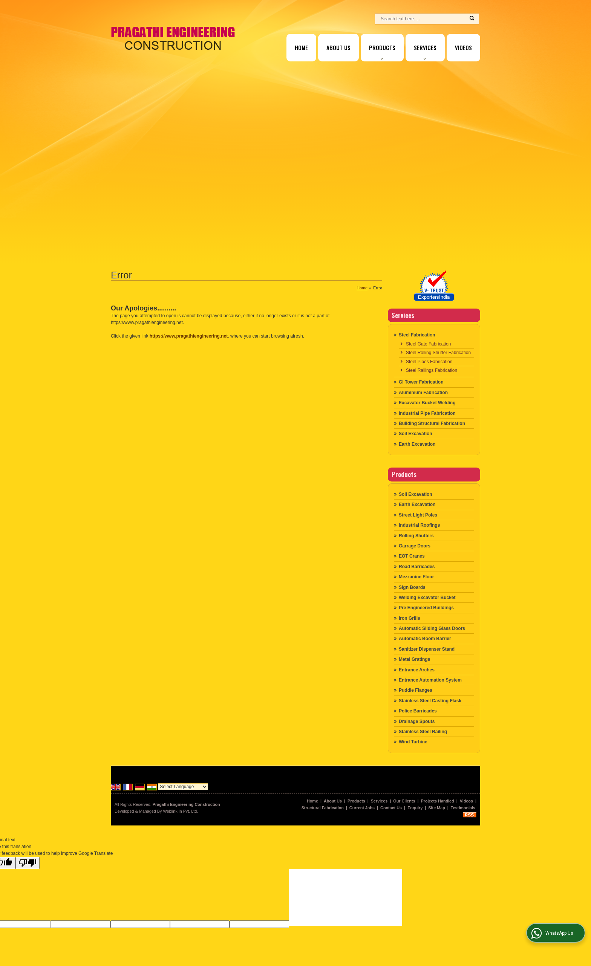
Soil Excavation (415, 433)
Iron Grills (409, 618)
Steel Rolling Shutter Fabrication (438, 352)
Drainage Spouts (417, 721)
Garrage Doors (414, 546)
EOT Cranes (412, 556)
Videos (463, 47)
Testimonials (463, 808)
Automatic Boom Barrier (425, 638)
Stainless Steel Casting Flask (430, 700)
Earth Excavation (417, 444)
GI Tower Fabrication (421, 382)
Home (301, 47)
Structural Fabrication (323, 808)
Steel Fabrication (417, 335)
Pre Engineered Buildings (426, 607)
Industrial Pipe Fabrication (427, 413)
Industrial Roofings (419, 525)
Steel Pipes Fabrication (429, 361)
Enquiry (415, 808)
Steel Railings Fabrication (431, 370)
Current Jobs (362, 808)
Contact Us (391, 808)
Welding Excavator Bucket (427, 597)
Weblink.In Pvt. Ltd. (180, 811)
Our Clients (404, 801)
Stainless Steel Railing (423, 731)
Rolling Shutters (416, 535)
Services (425, 51)
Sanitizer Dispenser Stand (427, 649)
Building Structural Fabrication (432, 423)
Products (382, 51)
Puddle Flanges (415, 690)
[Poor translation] (27, 863)
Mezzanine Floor (416, 576)
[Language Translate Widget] (183, 786)
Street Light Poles (418, 515)
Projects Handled (437, 801)
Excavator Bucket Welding (427, 402)
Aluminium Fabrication (423, 392)
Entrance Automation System (430, 680)
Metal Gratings (414, 659)
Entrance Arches (417, 670)
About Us (338, 47)
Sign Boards (412, 587)
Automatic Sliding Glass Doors (432, 628)
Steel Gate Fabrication (428, 344)
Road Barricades (417, 566)
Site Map (436, 808)
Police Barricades (418, 711)
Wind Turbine (413, 741)
